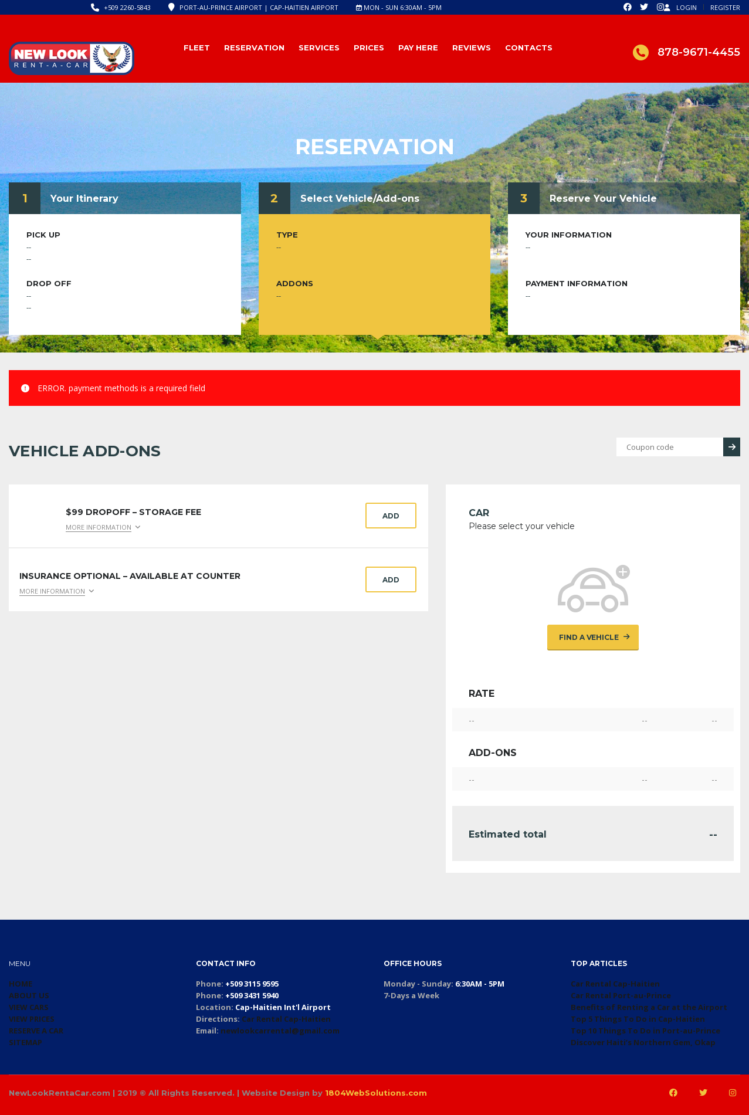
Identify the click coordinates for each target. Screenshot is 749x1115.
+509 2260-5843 (127, 7)
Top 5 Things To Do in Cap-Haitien (638, 1019)
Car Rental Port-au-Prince (621, 995)
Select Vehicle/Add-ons (359, 198)
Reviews (471, 47)
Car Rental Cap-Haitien (286, 1019)
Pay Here (418, 47)
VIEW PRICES (32, 1019)
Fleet (197, 47)
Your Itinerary (84, 198)
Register (725, 7)
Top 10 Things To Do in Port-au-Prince (645, 1030)
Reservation (254, 47)
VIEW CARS (29, 1007)
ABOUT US (29, 995)
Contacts (529, 47)
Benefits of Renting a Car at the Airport (649, 1007)
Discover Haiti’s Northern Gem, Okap (643, 1042)
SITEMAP (25, 1042)
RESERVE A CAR (36, 1030)
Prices (369, 47)
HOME (20, 983)
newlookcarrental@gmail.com (280, 1030)
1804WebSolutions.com (376, 1092)
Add (390, 515)
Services (319, 47)
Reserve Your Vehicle (603, 198)
